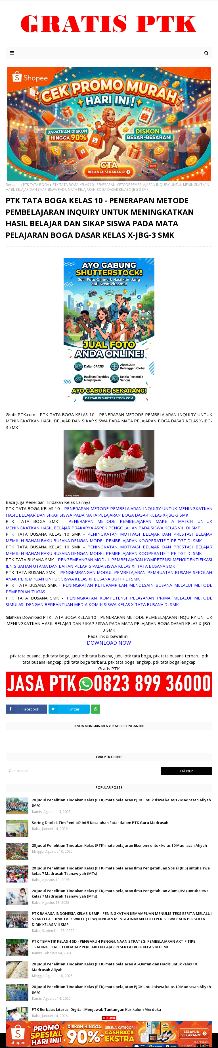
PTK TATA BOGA (36, 184)
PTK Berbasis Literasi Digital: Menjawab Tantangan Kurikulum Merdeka (96, 1009)
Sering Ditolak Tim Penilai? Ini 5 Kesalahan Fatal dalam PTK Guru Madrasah (100, 822)
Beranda (13, 184)
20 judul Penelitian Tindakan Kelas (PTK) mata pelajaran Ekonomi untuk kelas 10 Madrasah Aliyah (119, 845)
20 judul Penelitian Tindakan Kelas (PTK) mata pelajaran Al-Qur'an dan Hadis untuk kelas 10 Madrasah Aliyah (114, 966)
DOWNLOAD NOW (109, 642)
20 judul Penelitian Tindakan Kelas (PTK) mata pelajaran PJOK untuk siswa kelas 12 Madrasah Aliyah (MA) (121, 802)
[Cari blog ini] (83, 771)
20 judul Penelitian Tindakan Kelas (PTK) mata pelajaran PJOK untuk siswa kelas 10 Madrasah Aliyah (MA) (121, 989)
